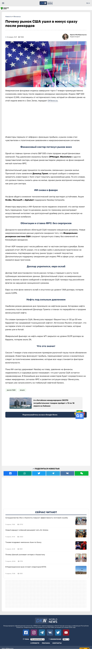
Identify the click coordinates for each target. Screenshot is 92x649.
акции (22, 390)
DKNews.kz (53, 100)
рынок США (11, 390)
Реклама (46, 643)
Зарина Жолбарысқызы (78, 34)
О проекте (34, 643)
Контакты (57, 643)
